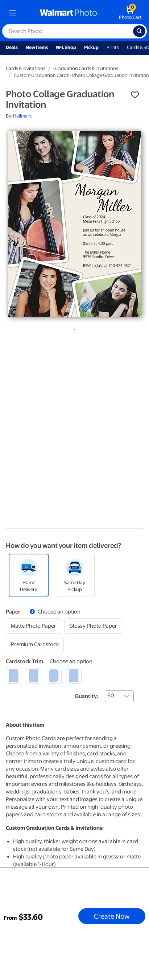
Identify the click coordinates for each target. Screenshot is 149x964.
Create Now (111, 916)
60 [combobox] (110, 695)
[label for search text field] (67, 31)
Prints (113, 47)
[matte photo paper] (33, 626)
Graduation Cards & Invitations (85, 68)
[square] (13, 676)
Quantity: (86, 696)
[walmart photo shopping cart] (130, 13)
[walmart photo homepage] (68, 13)
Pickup (91, 47)
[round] (33, 676)
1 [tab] (73, 328)
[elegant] (53, 676)
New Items (37, 47)
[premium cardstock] (35, 644)
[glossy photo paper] (93, 626)
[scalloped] (74, 676)
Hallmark (22, 116)
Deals (12, 47)
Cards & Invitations (25, 68)
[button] (135, 95)
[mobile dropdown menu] (12, 13)
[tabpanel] (74, 224)
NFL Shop (66, 47)
